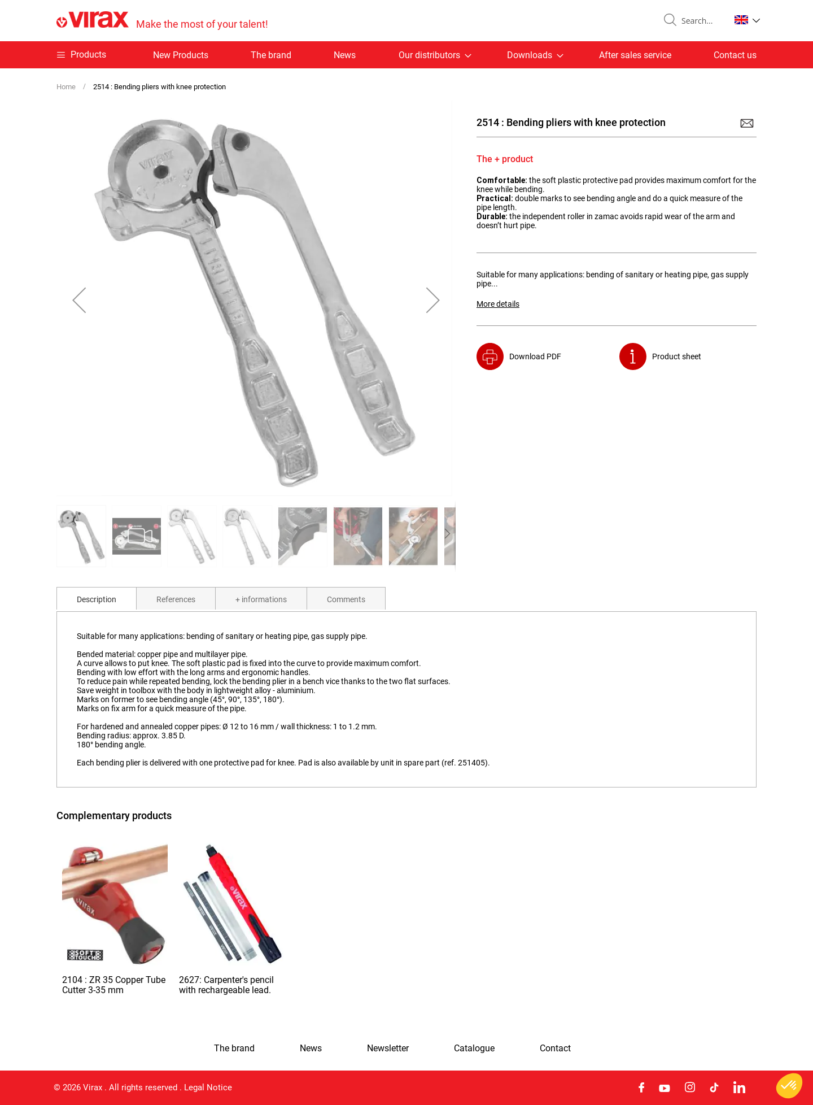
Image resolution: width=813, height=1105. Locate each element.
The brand (271, 55)
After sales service (635, 55)
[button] (747, 19)
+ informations (261, 599)
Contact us (735, 55)
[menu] (406, 54)
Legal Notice (208, 1087)
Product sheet (676, 356)
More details (498, 303)
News (345, 55)
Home (66, 86)
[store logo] (162, 20)
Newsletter (388, 1048)
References (175, 599)
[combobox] (701, 21)
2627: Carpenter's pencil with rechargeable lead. (226, 985)
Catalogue (474, 1048)
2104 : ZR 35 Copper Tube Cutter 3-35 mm (113, 985)
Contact (555, 1048)
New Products (180, 55)
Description (96, 599)
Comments (346, 599)
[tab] (96, 598)
